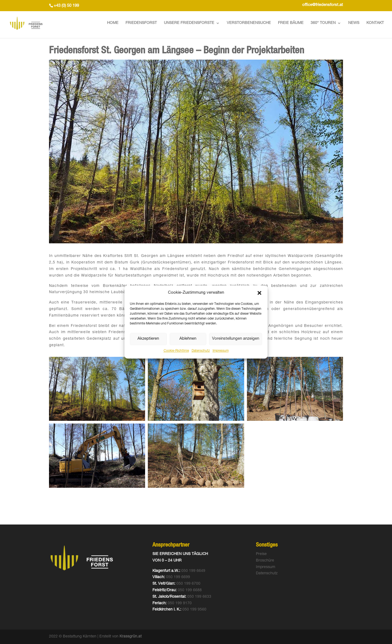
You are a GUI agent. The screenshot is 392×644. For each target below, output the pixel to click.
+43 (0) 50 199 (66, 6)
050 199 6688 (190, 590)
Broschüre (265, 561)
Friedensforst (141, 23)
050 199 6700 (188, 584)
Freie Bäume (291, 23)
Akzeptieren (148, 339)
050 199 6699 (178, 577)
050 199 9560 (194, 610)
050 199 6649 (193, 571)
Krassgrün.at (131, 637)
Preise (261, 554)
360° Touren (323, 23)
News (353, 23)
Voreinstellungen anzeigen (235, 339)
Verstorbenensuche (249, 23)
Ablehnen (187, 339)
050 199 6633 (199, 597)
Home (112, 23)
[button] (259, 293)
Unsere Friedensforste (189, 23)
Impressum (221, 350)
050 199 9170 (180, 603)
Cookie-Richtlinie (176, 350)
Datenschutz (201, 350)
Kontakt (375, 23)
